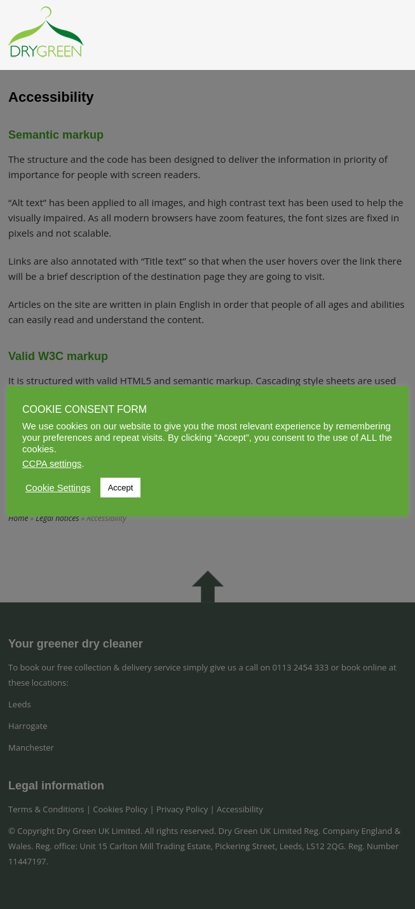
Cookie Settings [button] (58, 488)
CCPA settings (51, 464)
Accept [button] (120, 487)
